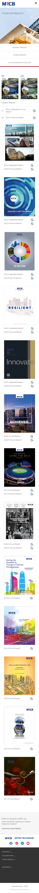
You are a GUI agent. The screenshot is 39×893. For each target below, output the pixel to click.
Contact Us (5, 874)
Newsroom (5, 870)
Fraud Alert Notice (17, 886)
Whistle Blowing (7, 878)
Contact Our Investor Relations (11, 828)
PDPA (26, 886)
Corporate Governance (9, 863)
